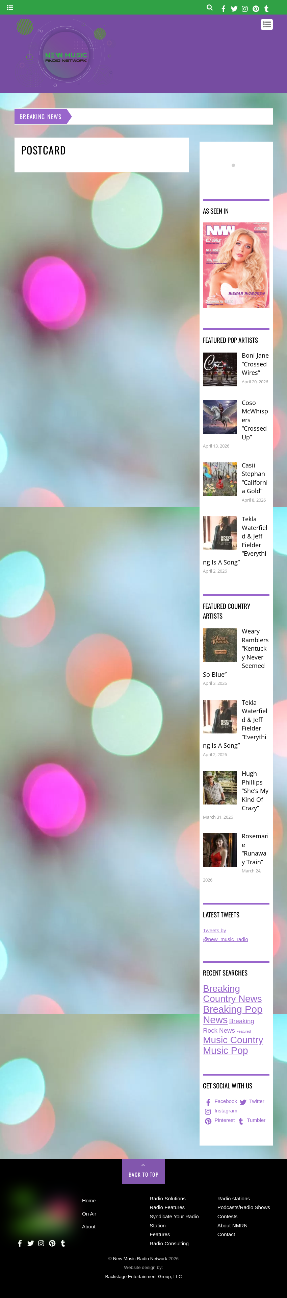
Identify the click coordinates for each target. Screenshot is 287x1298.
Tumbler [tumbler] (250, 1120)
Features (160, 1234)
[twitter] (234, 7)
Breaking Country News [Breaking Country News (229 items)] (232, 993)
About (89, 1226)
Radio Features (167, 1207)
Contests (227, 1216)
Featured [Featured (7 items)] (243, 1031)
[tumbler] (266, 7)
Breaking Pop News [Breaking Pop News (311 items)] (232, 1015)
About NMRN (232, 1225)
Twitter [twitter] (251, 1101)
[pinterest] (256, 7)
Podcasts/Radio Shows (243, 1207)
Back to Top (144, 1174)
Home (89, 1200)
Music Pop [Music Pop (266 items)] (225, 1050)
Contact (226, 1234)
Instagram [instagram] (220, 1110)
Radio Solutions (167, 1198)
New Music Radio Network (140, 1258)
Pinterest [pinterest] (219, 1120)
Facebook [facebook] (220, 1101)
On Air (89, 1214)
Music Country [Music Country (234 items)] (233, 1040)
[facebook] (223, 7)
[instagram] (245, 7)
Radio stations (233, 1198)
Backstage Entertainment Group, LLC (143, 1276)
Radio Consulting (169, 1243)
